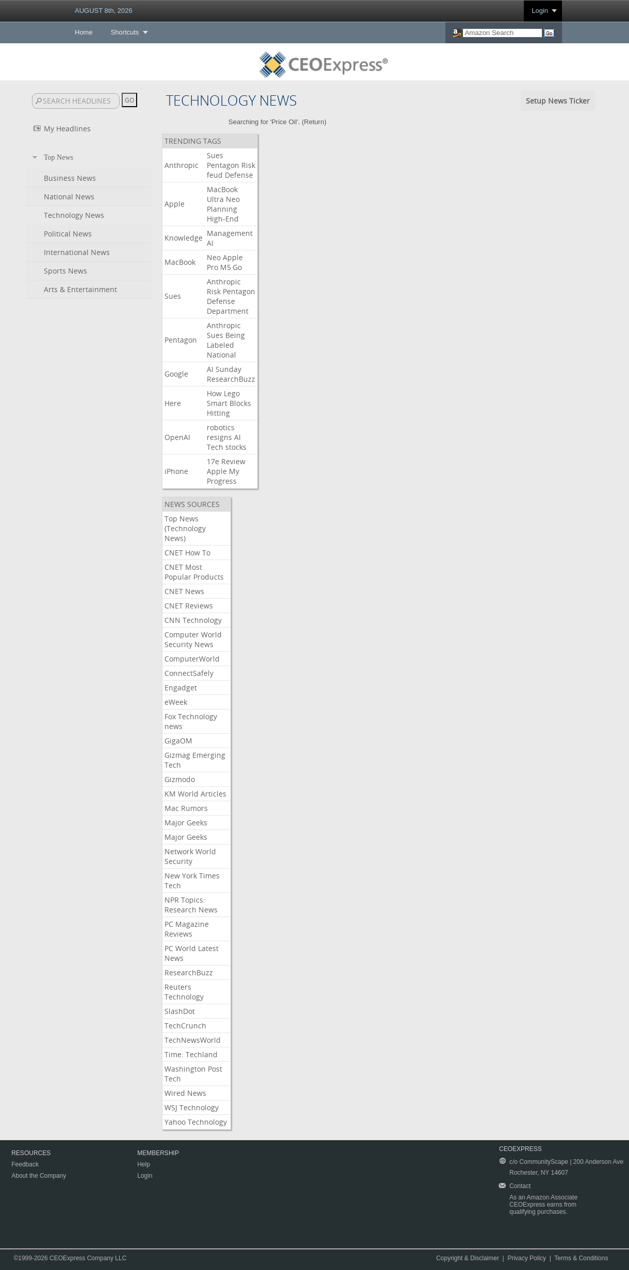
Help (143, 1164)
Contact (520, 1186)
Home (84, 32)
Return (314, 122)
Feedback (25, 1164)
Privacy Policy (526, 1258)
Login (540, 10)
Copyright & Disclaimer (467, 1258)
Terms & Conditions (581, 1258)
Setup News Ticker (558, 101)
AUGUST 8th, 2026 (104, 10)
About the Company (38, 1175)
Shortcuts (125, 32)
